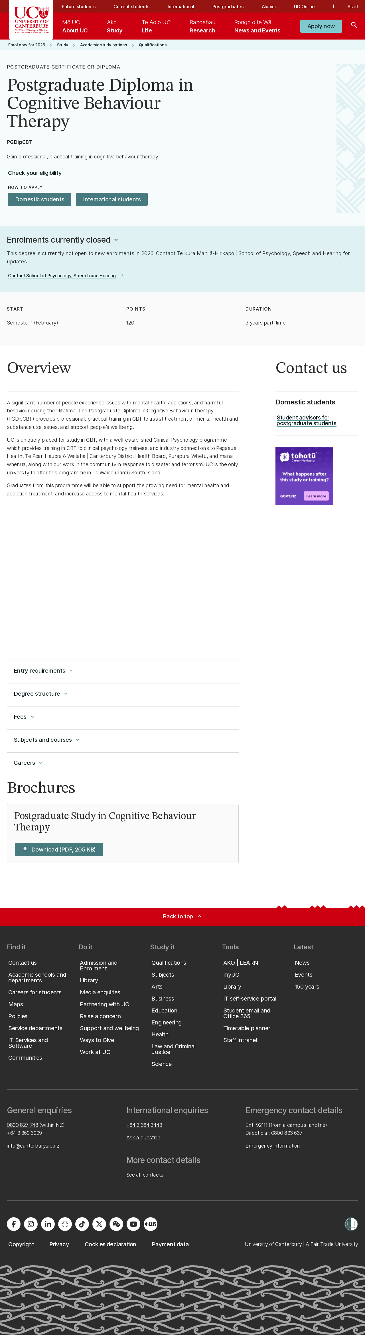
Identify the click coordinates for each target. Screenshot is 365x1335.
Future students (78, 6)
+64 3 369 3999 (24, 1133)
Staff (353, 6)
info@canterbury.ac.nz (33, 1146)
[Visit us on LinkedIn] (48, 1224)
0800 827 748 (22, 1125)
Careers (29, 762)
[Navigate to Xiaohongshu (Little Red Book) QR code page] (150, 1224)
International (181, 6)
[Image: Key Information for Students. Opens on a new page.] (304, 476)
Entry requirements (44, 670)
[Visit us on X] (99, 1224)
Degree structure (41, 693)
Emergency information (273, 1146)
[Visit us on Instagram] (31, 1224)
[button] (321, 26)
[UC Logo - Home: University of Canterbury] (31, 20)
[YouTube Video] (123, 574)
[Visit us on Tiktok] (82, 1224)
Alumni (269, 6)
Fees (25, 716)
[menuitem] (75, 26)
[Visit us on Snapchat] (65, 1224)
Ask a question (143, 1137)
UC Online (304, 6)
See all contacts (144, 1175)
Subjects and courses (47, 739)
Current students (131, 6)
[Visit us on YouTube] (133, 1224)
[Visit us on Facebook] (14, 1224)
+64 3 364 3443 (144, 1125)
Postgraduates (228, 6)
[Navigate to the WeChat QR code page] (116, 1224)
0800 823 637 (287, 1133)
